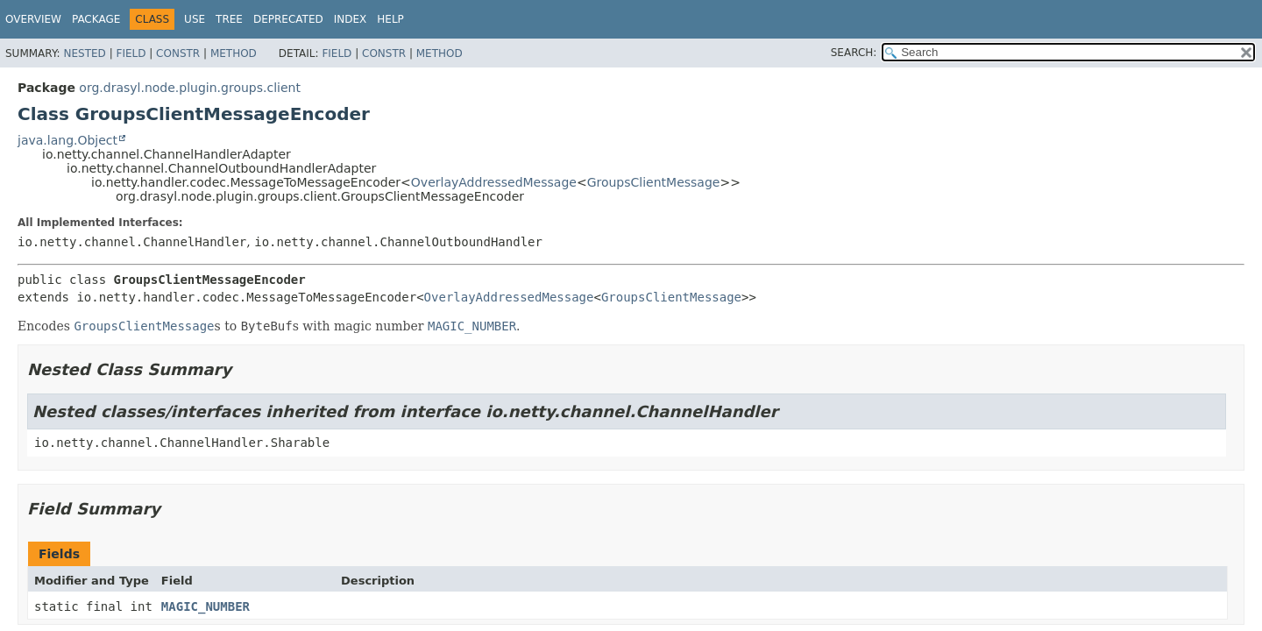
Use (194, 19)
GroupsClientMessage (653, 182)
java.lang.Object (67, 140)
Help (390, 19)
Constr (178, 53)
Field (130, 53)
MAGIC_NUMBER (205, 606)
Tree (229, 19)
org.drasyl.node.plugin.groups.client (190, 88)
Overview (33, 19)
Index (350, 19)
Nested (84, 53)
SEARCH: (854, 52)
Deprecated (288, 19)
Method (233, 53)
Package (96, 19)
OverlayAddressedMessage (494, 182)
